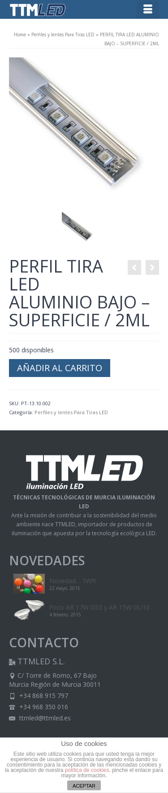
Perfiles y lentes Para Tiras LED (63, 34)
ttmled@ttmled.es (40, 718)
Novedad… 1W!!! (72, 580)
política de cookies (87, 770)
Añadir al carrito (59, 368)
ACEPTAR (84, 786)
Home (20, 34)
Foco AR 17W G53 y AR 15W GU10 (99, 607)
